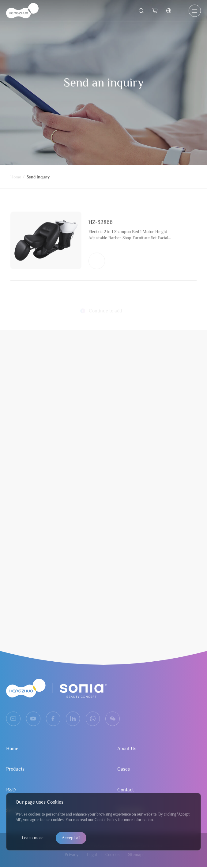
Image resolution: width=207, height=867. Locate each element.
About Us (126, 748)
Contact (125, 790)
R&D (11, 790)
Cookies (112, 854)
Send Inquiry (38, 178)
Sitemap (135, 854)
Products (15, 769)
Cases (123, 769)
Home (15, 178)
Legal (92, 854)
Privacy (71, 854)
